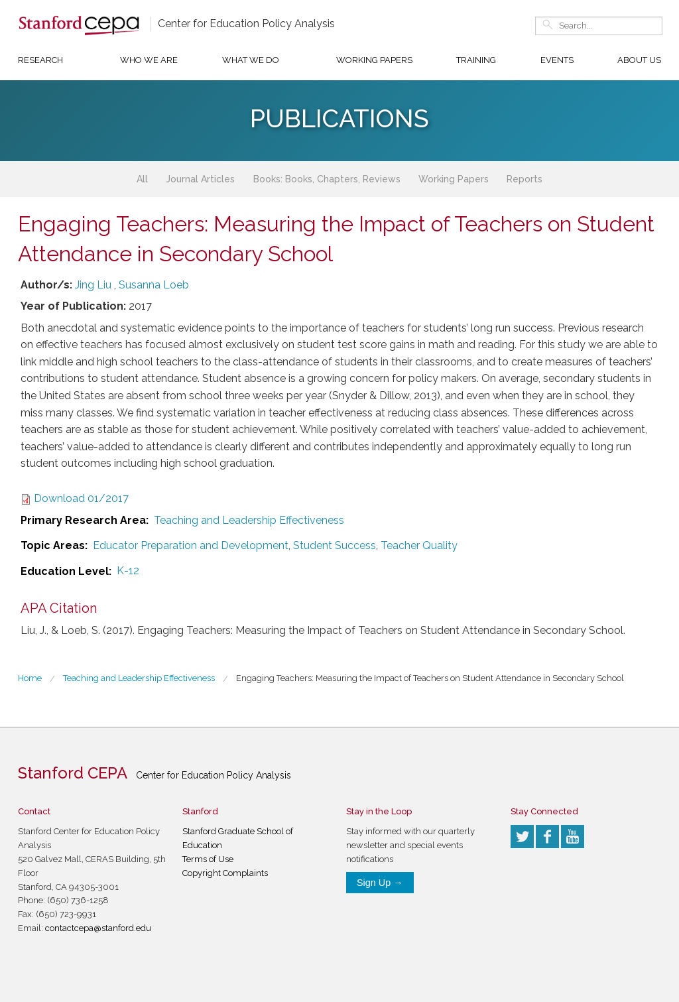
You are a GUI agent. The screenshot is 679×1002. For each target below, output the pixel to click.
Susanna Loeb (154, 285)
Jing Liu (93, 285)
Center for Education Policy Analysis (246, 23)
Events (557, 60)
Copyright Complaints (225, 873)
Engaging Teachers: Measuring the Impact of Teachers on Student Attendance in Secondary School (430, 678)
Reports (524, 179)
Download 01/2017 (81, 498)
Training (476, 60)
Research (40, 60)
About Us (639, 60)
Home (30, 678)
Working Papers (374, 60)
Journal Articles (200, 179)
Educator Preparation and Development (190, 545)
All (142, 179)
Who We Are (149, 60)
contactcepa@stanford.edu (98, 928)
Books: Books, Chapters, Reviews (327, 179)
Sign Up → (380, 882)
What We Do (250, 60)
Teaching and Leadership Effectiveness (249, 520)
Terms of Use (207, 859)
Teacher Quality (419, 545)
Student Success (334, 545)
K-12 (128, 570)
